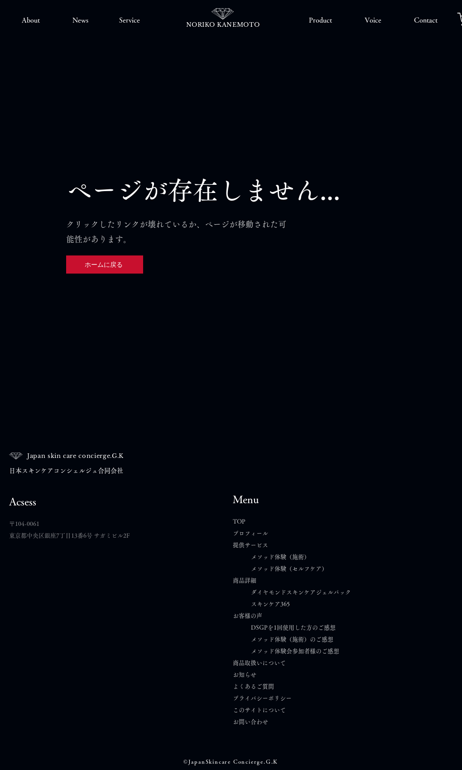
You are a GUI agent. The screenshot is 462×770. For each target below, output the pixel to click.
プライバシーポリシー (262, 698)
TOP (239, 522)
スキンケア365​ (270, 604)
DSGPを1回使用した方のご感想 (293, 627)
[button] (30, 20)
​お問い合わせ (250, 722)
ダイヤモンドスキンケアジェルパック (301, 592)
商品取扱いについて (259, 663)
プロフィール (250, 533)
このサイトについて (259, 710)
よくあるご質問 (256, 686)
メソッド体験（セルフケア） (289, 569)
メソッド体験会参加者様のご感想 (295, 651)
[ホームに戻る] (104, 264)
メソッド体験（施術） (280, 557)
